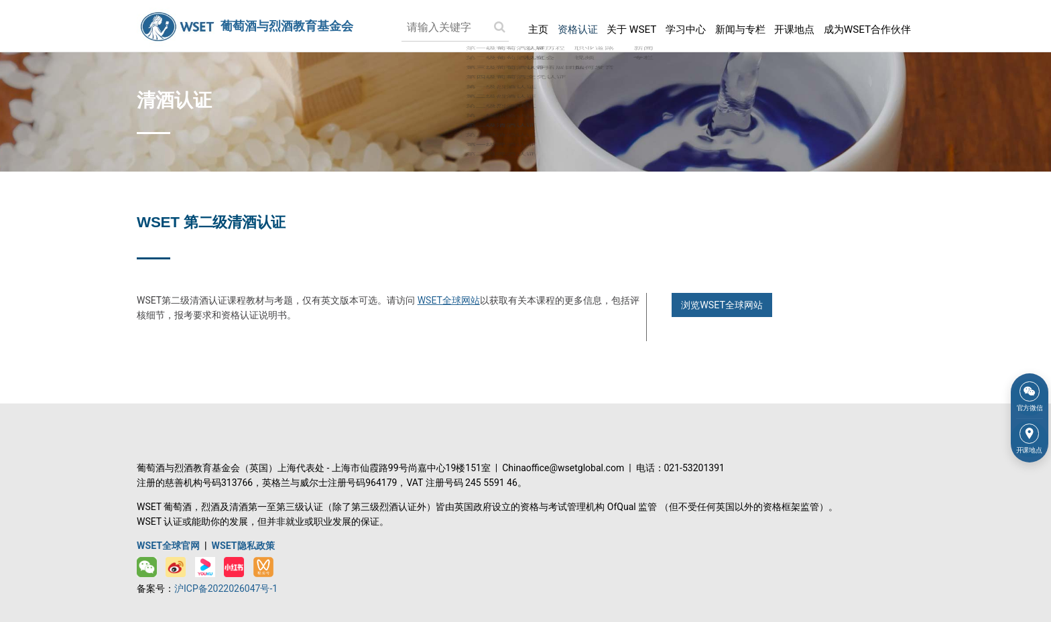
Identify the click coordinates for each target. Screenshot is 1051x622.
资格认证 (559, 25)
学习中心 (673, 25)
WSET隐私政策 (242, 543)
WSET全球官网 (168, 543)
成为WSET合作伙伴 (865, 25)
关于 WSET (616, 25)
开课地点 (787, 25)
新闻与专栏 (730, 25)
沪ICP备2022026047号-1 (225, 586)
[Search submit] (480, 26)
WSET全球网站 (449, 299)
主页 (518, 25)
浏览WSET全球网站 (721, 303)
